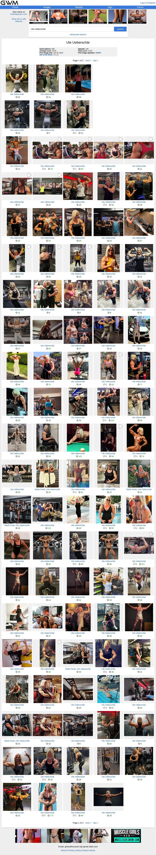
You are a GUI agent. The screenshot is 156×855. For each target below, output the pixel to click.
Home (15, 7)
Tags (109, 7)
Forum (140, 7)
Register (152, 3)
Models (79, 7)
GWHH (98, 53)
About (63, 850)
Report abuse (89, 850)
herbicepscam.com (18, 14)
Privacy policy (74, 850)
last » (95, 60)
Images (47, 7)
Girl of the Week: (46, 55)
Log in (143, 3)
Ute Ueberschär (17, 94)
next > (88, 60)
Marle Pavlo (40, 489)
